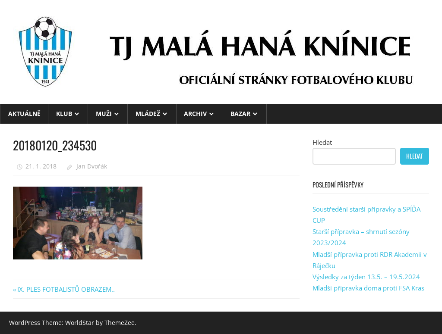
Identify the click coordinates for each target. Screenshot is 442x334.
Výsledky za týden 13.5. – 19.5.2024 (366, 276)
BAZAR (240, 113)
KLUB (64, 113)
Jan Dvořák (91, 166)
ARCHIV (195, 113)
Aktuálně (24, 113)
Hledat (322, 142)
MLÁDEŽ (148, 113)
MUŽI (104, 113)
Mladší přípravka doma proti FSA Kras (368, 288)
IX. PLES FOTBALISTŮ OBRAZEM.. (66, 289)
